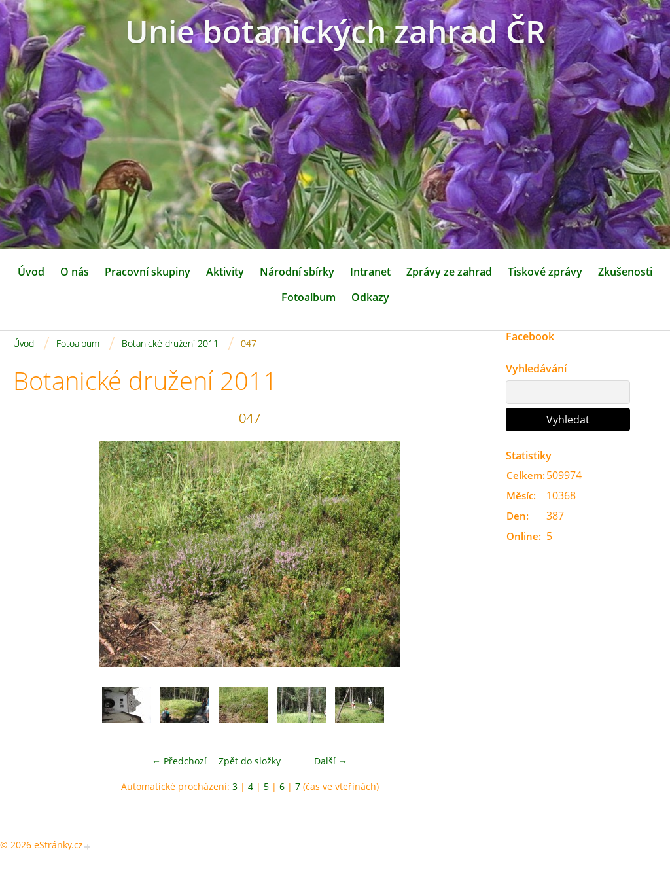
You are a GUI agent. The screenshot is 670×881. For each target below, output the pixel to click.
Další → (330, 761)
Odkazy (370, 297)
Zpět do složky (250, 761)
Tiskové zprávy (545, 271)
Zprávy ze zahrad (449, 271)
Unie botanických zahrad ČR (335, 31)
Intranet (370, 271)
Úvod (31, 271)
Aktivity (225, 271)
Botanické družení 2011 (170, 343)
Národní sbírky (297, 271)
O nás (74, 271)
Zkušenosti (625, 271)
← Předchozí (179, 761)
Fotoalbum (308, 297)
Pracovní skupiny (147, 271)
